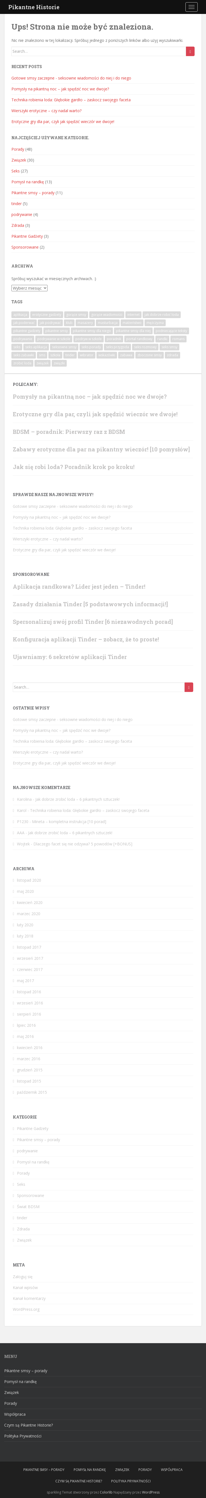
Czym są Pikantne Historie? (28, 1425)
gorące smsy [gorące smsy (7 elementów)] (76, 314)
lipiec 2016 (26, 1025)
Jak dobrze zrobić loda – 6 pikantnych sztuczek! (77, 799)
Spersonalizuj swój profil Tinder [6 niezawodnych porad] (93, 621)
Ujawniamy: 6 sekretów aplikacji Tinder (70, 656)
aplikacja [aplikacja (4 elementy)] (20, 314)
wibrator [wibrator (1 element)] (86, 355)
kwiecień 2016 (30, 1047)
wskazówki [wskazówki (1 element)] (106, 355)
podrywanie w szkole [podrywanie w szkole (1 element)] (53, 338)
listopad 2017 (29, 947)
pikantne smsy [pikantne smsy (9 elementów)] (56, 330)
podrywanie (21, 214)
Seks (15, 171)
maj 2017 (25, 980)
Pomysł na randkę (27, 181)
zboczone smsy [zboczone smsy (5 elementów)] (149, 355)
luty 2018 (25, 936)
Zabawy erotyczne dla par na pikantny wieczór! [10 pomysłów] (101, 449)
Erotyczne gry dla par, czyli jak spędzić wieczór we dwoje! (62, 121)
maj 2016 (25, 1036)
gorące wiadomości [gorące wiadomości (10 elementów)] (106, 314)
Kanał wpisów (25, 1287)
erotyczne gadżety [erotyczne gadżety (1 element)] (46, 314)
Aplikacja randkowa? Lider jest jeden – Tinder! (79, 586)
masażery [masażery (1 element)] (85, 322)
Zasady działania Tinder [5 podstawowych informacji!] (90, 604)
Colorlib (106, 1492)
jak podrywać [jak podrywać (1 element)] (50, 322)
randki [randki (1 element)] (162, 338)
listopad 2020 (29, 880)
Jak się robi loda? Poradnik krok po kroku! (74, 466)
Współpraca (15, 1414)
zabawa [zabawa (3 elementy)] (126, 355)
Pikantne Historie (33, 7)
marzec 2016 (28, 1058)
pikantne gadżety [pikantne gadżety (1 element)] (26, 330)
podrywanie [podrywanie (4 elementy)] (22, 338)
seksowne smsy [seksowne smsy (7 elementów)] (64, 347)
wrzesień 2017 (30, 958)
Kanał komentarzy (29, 1298)
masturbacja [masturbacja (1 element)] (108, 322)
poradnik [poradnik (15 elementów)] (114, 338)
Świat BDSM (28, 1206)
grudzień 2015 (30, 1070)
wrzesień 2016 (30, 1003)
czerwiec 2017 (30, 969)
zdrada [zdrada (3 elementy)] (172, 355)
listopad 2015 (29, 1081)
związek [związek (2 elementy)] (42, 363)
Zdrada (17, 225)
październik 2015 (32, 1092)
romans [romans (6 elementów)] (178, 338)
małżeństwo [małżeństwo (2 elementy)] (132, 322)
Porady (17, 149)
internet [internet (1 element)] (133, 314)
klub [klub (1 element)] (69, 322)
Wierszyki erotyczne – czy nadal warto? (46, 110)
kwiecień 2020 (30, 902)
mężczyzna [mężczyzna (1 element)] (155, 322)
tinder (16, 203)
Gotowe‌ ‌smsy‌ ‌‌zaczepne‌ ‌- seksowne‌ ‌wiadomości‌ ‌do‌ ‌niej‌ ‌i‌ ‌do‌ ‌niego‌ (71, 78)
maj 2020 (25, 891)
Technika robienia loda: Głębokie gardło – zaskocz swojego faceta (71, 99)
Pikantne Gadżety (27, 236)
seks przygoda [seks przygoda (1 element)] (117, 347)
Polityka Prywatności (22, 1436)
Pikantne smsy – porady (32, 192)
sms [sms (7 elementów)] (42, 355)
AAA (20, 832)
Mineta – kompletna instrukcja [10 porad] (69, 821)
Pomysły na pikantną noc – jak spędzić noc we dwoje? (60, 89)
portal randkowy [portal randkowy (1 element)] (139, 338)
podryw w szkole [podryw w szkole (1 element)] (88, 338)
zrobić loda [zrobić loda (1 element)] (22, 363)
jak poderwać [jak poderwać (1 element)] (24, 322)
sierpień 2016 (29, 1014)
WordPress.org (26, 1309)
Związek (18, 160)
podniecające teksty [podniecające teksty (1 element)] (171, 330)
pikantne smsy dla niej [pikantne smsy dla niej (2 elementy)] (133, 330)
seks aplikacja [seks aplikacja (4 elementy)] (36, 347)
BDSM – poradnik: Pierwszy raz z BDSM (69, 431)
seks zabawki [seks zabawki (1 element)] (23, 355)
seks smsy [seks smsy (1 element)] (169, 347)
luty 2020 (25, 924)
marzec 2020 (28, 913)
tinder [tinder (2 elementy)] (70, 355)
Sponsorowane (25, 247)
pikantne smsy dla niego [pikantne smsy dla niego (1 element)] (92, 330)
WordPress (151, 1492)
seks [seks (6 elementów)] (16, 347)
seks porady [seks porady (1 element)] (91, 347)
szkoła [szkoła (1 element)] (55, 355)
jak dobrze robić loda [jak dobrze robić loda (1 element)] (162, 314)
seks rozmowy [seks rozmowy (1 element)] (145, 347)
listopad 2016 (29, 991)
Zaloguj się (23, 1276)
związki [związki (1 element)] (59, 363)
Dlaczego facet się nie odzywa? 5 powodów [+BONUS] (82, 844)
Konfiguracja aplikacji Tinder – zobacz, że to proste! (86, 639)
